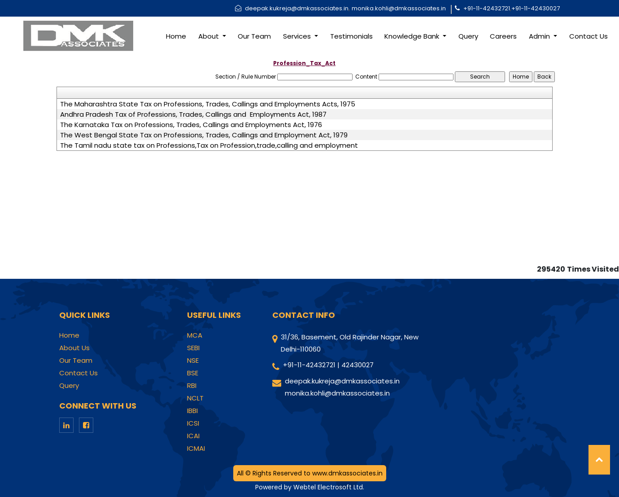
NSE (193, 360)
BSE (192, 373)
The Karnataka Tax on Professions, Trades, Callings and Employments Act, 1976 (191, 124)
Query (468, 36)
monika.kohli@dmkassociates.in (399, 8)
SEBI (193, 347)
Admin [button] (540, 36)
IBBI (192, 410)
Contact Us (588, 36)
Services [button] (298, 36)
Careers (503, 36)
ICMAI (196, 448)
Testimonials (351, 36)
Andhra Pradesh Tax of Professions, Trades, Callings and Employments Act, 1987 (193, 114)
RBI (191, 385)
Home (176, 36)
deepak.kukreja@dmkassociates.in (297, 8)
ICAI (193, 435)
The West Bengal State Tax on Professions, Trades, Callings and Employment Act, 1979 (204, 135)
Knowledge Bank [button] (412, 36)
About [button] (209, 36)
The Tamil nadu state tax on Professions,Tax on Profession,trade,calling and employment (209, 145)
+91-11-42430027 (535, 8)
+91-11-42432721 (486, 8)
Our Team (254, 36)
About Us (74, 347)
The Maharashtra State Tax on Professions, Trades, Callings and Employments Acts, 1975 (207, 104)
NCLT (195, 398)
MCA (194, 335)
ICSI (193, 423)
